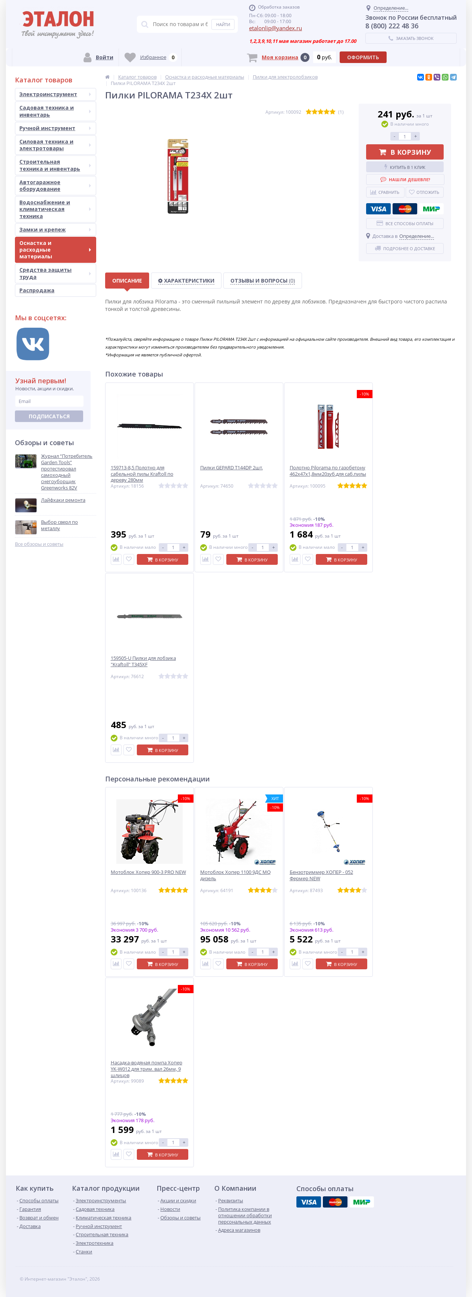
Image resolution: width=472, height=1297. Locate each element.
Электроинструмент (55, 94)
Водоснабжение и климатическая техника (55, 209)
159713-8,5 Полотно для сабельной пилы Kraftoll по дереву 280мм (142, 474)
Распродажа (36, 290)
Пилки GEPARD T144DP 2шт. (231, 468)
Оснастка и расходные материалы (55, 249)
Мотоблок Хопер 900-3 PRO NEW (148, 872)
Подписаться (49, 416)
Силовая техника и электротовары (55, 145)
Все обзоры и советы (39, 544)
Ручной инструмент (55, 128)
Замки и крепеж (55, 229)
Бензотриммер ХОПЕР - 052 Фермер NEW (321, 875)
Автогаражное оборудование (55, 185)
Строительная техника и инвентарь (55, 165)
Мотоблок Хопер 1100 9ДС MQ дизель (235, 875)
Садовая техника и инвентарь (55, 111)
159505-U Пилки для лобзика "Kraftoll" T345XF (143, 661)
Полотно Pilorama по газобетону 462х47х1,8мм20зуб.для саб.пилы (328, 471)
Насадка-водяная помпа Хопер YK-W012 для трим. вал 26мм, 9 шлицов (146, 1069)
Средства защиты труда (55, 273)
